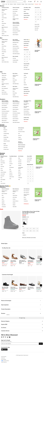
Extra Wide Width (26, 69)
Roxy (1, 177)
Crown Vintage (29, 158)
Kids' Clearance (26, 188)
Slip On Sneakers (26, 112)
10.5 (38, 19)
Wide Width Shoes (5, 93)
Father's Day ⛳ (27, 39)
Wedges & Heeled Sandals (15, 19)
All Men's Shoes (5, 39)
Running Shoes (15, 32)
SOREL (19, 175)
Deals (40, 4)
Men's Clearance (16, 188)
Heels (3, 21)
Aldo (1, 159)
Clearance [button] (36, 4)
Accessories (26, 87)
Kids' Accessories (21, 146)
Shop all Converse (25, 213)
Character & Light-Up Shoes (5, 84)
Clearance (25, 19)
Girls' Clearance (26, 192)
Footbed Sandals (15, 15)
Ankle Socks (6, 145)
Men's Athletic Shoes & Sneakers (16, 40)
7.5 (38, 14)
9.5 (40, 16)
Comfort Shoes (4, 17)
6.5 (40, 12)
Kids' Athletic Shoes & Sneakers (27, 101)
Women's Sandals (16, 7)
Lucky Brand (3, 173)
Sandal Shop (26, 13)
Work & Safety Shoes (5, 35)
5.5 (35, 12)
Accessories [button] (19, 4)
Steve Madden (3, 179)
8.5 (35, 16)
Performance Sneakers (16, 30)
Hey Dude (19, 163)
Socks (5, 143)
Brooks (10, 161)
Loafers (3, 25)
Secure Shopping (3, 359)
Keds (10, 165)
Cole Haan (2, 166)
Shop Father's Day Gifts (37, 51)
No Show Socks (6, 149)
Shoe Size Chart (27, 91)
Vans (10, 178)
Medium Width (37, 26)
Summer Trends (27, 15)
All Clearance (26, 203)
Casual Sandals (15, 9)
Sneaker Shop (26, 117)
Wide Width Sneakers (16, 53)
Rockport (19, 173)
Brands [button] (26, 4)
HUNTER (19, 165)
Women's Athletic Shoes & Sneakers (16, 23)
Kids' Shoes (4, 73)
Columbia (19, 159)
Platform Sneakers (5, 113)
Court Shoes (15, 44)
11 (40, 19)
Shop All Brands (30, 164)
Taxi (1, 181)
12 (35, 21)
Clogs (3, 15)
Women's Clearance (5, 188)
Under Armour (11, 176)
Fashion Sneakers (15, 29)
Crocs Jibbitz (20, 129)
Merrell (19, 172)
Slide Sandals (15, 62)
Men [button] (6, 4)
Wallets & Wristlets (7, 140)
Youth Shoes (4, 77)
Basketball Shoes (15, 42)
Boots (3, 12)
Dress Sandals (15, 11)
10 (35, 19)
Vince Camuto (3, 183)
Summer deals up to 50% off (38, 85)
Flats (2, 19)
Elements (19, 161)
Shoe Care (20, 135)
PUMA (25, 82)
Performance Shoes (16, 48)
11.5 (24, 59)
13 (29, 59)
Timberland (20, 177)
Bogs (19, 158)
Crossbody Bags (6, 133)
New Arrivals (26, 17)
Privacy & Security (3, 356)
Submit (41, 343)
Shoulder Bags (6, 137)
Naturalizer (2, 175)
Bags (4, 127)
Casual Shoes (4, 14)
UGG (19, 179)
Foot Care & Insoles (21, 131)
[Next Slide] (41, 259)
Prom (25, 11)
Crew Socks (5, 147)
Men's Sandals (15, 56)
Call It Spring (3, 162)
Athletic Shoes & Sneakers (4, 10)
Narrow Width (37, 24)
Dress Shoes (4, 49)
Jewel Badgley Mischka (20, 168)
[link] (6, 262)
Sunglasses (20, 139)
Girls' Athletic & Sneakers (26, 107)
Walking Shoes (4, 120)
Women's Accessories (20, 142)
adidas (25, 75)
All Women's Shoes (5, 7)
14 (24, 61)
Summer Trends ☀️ (31, 4)
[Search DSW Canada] (15, 1)
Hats (19, 133)
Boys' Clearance (26, 190)
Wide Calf (36, 29)
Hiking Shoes (4, 23)
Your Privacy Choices (5, 360)
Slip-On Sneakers (15, 34)
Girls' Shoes (15, 86)
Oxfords (3, 55)
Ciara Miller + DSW (27, 7)
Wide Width (36, 28)
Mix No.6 (28, 161)
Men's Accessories (21, 144)
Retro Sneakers (4, 114)
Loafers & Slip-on (15, 201)
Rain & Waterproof (5, 88)
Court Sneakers (15, 27)
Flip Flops (14, 13)
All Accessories (21, 127)
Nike (24, 80)
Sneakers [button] (11, 4)
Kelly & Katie (29, 159)
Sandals (15, 4)
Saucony (10, 173)
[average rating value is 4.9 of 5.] (25, 217)
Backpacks (5, 129)
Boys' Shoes (15, 73)
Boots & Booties (4, 193)
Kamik (19, 170)
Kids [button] (8, 4)
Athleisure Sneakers (16, 25)
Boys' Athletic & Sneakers (26, 104)
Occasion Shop (26, 9)
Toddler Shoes (4, 75)
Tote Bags (5, 139)
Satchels (5, 135)
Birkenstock (3, 160)
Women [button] (3, 4)
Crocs (25, 79)
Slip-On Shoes (4, 31)
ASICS (10, 159)
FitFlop (2, 170)
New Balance (11, 167)
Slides (14, 16)
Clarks (2, 164)
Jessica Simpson (3, 172)
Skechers (25, 84)
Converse (25, 77)
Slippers (3, 33)
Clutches (5, 131)
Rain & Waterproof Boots (5, 28)
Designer (23, 4)
